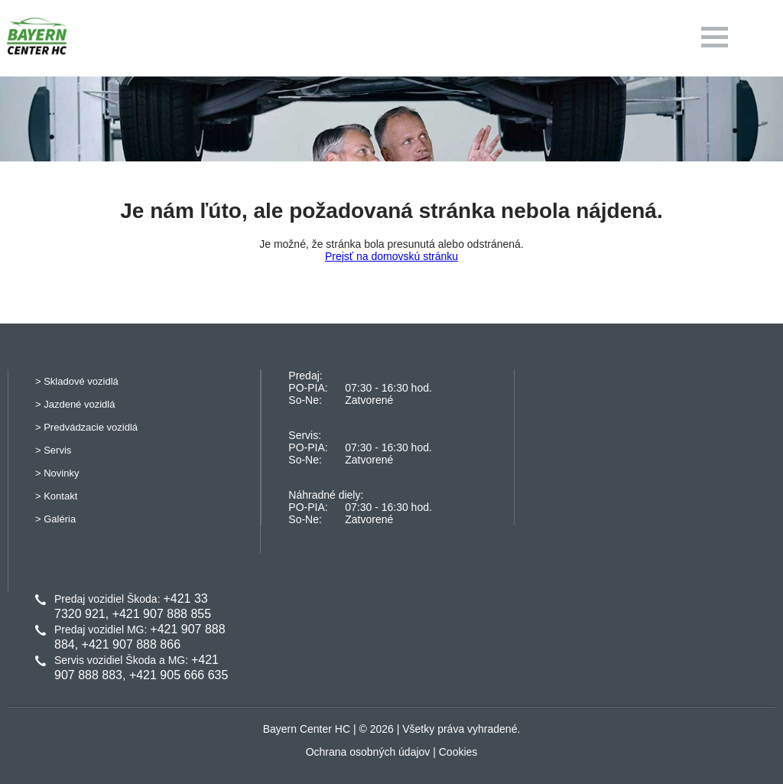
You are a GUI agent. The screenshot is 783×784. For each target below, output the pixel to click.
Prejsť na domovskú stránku (391, 256)
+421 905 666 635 (178, 675)
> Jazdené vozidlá (75, 404)
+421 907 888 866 (131, 644)
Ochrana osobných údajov (368, 752)
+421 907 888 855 (161, 613)
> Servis (53, 450)
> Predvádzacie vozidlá (86, 427)
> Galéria (55, 519)
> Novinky (57, 473)
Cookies (458, 752)
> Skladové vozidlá (77, 381)
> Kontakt (56, 496)
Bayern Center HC (306, 729)
